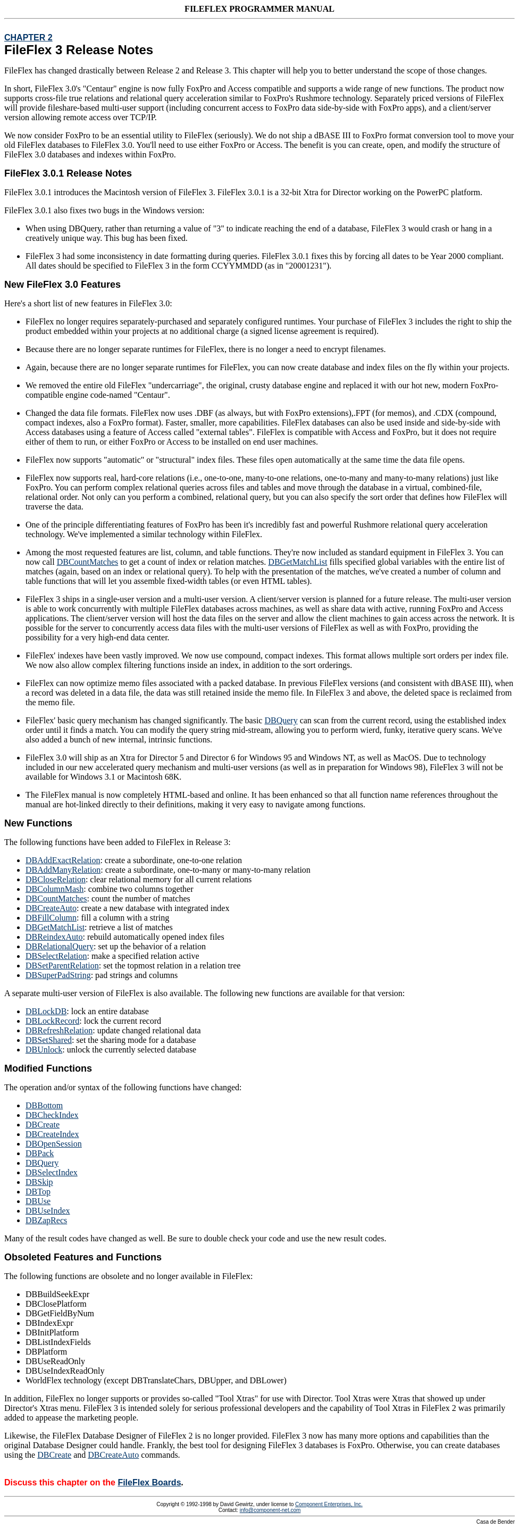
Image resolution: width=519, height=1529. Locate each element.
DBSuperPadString (58, 975)
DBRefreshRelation (59, 1030)
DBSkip (39, 1182)
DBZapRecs (46, 1220)
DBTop (38, 1191)
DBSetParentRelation (62, 965)
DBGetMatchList (297, 561)
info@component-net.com (270, 1510)
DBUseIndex (48, 1210)
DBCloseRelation (56, 879)
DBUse (38, 1201)
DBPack (40, 1153)
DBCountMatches (88, 561)
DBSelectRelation (56, 955)
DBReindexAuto (54, 936)
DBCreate (43, 1124)
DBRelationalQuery (60, 946)
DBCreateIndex (52, 1134)
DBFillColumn (51, 917)
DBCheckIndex (52, 1114)
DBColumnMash (54, 888)
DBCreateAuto (51, 908)
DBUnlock (44, 1049)
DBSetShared (49, 1040)
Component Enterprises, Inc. (329, 1504)
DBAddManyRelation (63, 869)
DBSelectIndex (52, 1172)
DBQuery (280, 720)
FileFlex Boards (149, 1482)
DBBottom (44, 1105)
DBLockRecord (52, 1020)
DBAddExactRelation (63, 860)
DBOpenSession (54, 1143)
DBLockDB (46, 1011)
